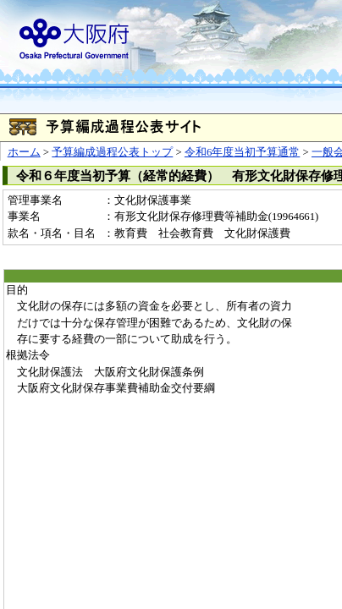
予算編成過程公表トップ (112, 152)
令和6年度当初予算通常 (242, 152)
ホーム (24, 152)
